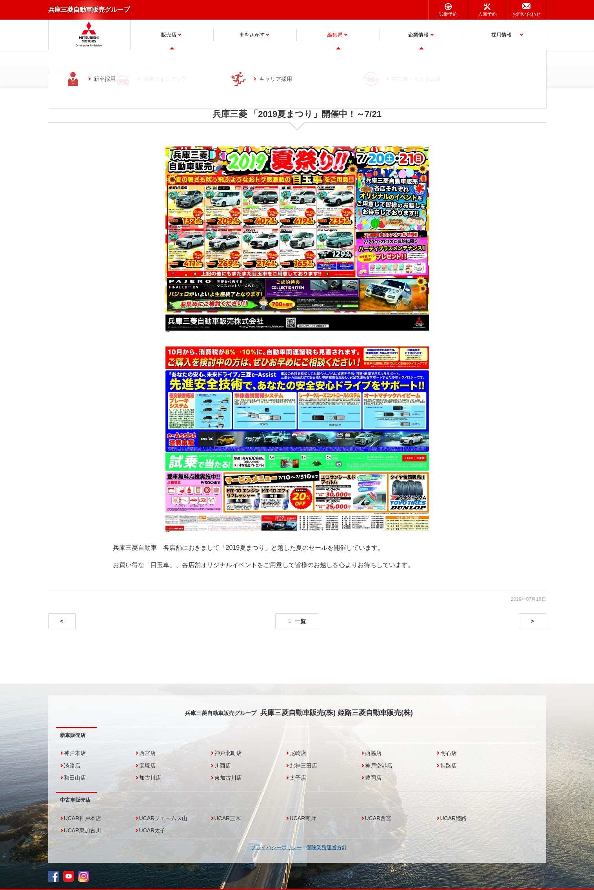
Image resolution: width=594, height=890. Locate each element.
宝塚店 (147, 765)
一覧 (300, 621)
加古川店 (150, 778)
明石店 (448, 753)
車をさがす (252, 35)
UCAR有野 (303, 818)
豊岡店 (373, 778)
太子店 (298, 778)
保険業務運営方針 (326, 847)
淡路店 (72, 765)
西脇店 (373, 753)
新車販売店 (72, 735)
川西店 (222, 765)
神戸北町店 (228, 753)
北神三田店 (303, 765)
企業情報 (418, 35)
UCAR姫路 (453, 818)
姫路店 (448, 765)
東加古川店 (228, 778)
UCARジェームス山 (163, 818)
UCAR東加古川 (83, 830)
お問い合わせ (526, 14)
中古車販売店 (75, 800)
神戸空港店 (378, 765)
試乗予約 (448, 14)
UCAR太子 (152, 830)
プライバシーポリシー (276, 847)
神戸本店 (75, 753)
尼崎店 (298, 753)
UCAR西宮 (378, 818)
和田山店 (75, 778)
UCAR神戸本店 (83, 818)
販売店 (168, 35)
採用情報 (501, 35)
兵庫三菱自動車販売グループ (89, 9)
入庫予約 (487, 14)
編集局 (335, 35)
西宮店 (147, 753)
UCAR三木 (227, 818)
